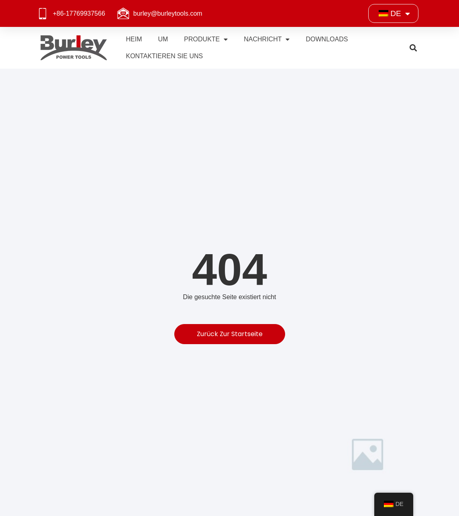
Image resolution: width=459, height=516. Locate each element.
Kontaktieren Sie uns (164, 56)
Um (163, 39)
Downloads (327, 39)
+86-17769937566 (79, 13)
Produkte (206, 39)
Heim (134, 39)
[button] (413, 48)
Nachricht (267, 39)
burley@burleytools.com (167, 13)
